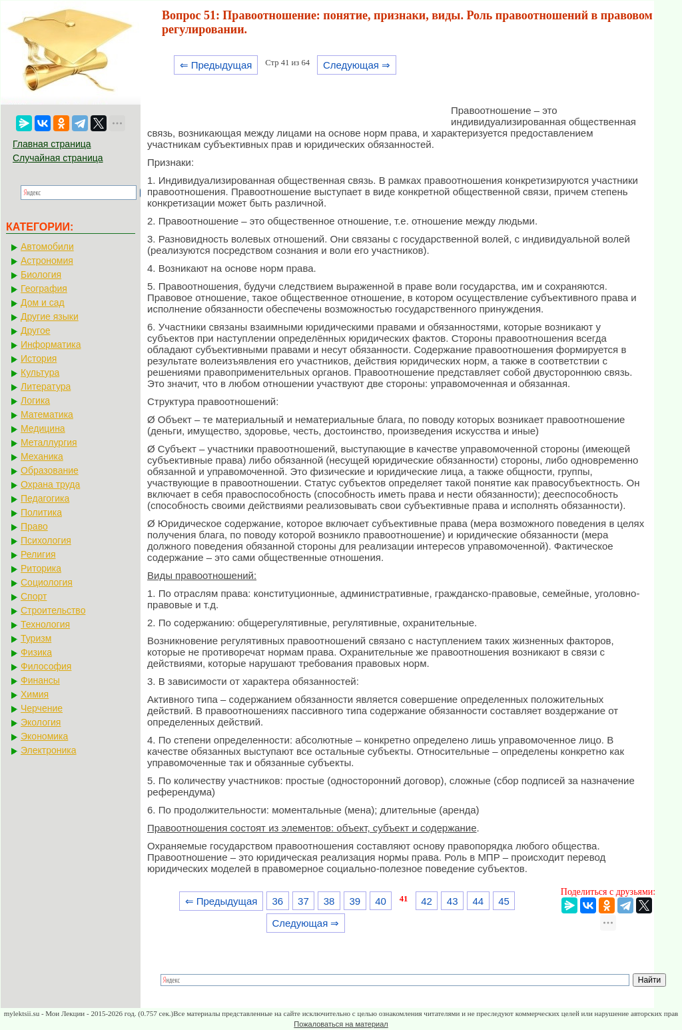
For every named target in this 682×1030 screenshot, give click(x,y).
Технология (45, 624)
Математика (47, 414)
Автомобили (47, 246)
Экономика (44, 736)
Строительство (53, 610)
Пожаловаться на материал (341, 1024)
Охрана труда (50, 484)
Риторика (41, 568)
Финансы (40, 680)
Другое (35, 330)
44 (478, 901)
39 (354, 901)
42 (426, 901)
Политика (41, 512)
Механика (42, 456)
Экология (41, 722)
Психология (46, 540)
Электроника (49, 750)
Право (34, 526)
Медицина (43, 428)
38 (329, 901)
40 (380, 901)
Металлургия (49, 442)
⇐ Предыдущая (216, 65)
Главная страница (52, 144)
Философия (46, 666)
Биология (41, 274)
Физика (36, 652)
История (39, 358)
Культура (40, 372)
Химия (35, 694)
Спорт (34, 596)
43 (452, 901)
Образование (50, 470)
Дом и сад (43, 302)
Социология (47, 582)
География (44, 288)
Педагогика (45, 498)
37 (303, 901)
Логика (35, 400)
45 (504, 901)
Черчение (42, 708)
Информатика (51, 344)
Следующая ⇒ (356, 65)
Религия (38, 554)
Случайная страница (58, 158)
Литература (46, 386)
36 (277, 901)
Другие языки (50, 316)
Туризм (36, 638)
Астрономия (47, 260)
